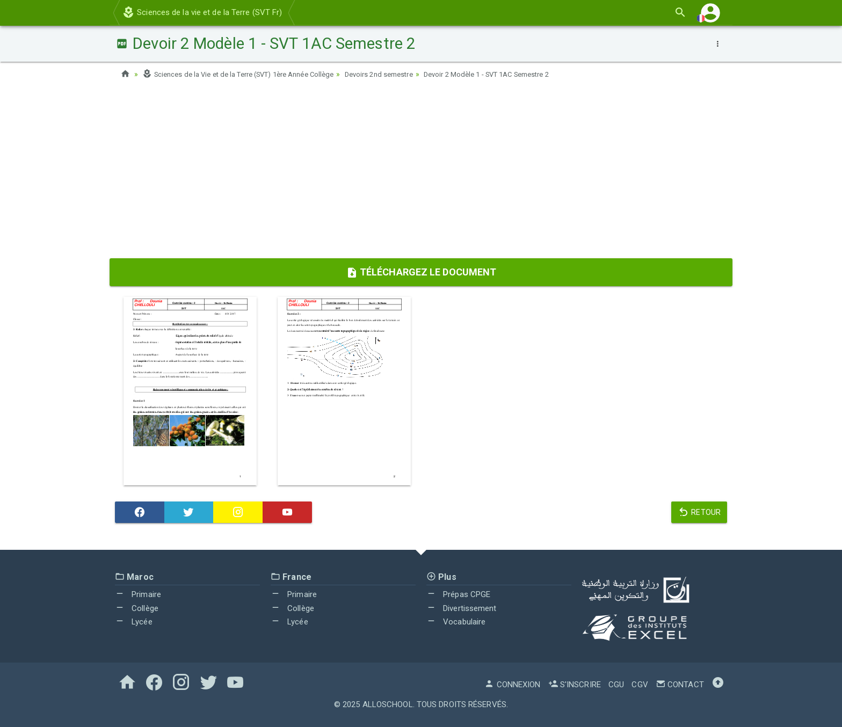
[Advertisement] (421, 172)
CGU (616, 684)
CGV (640, 684)
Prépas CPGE (458, 594)
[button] (710, 12)
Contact (680, 684)
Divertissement (461, 608)
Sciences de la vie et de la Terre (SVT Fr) (202, 12)
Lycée (134, 622)
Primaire (138, 594)
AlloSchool (387, 704)
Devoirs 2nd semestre (402, 74)
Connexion (512, 684)
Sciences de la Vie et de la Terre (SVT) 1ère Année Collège (247, 74)
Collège (136, 608)
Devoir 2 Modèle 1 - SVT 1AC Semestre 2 (521, 74)
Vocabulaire (455, 622)
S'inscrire (574, 684)
